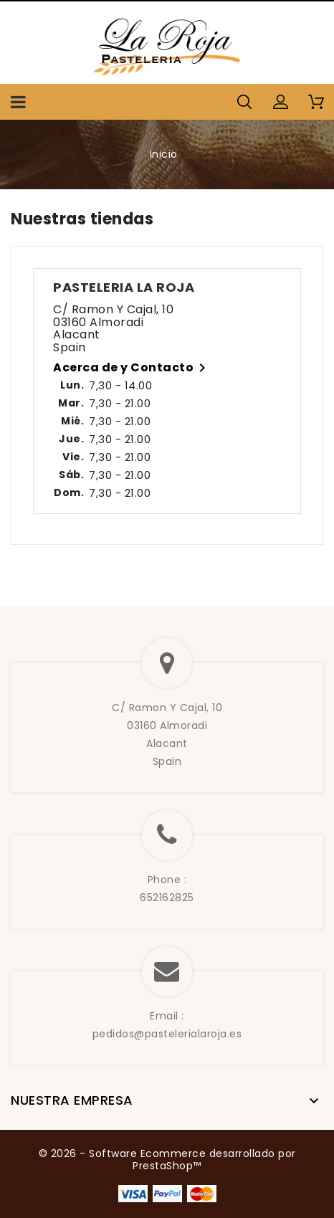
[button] (280, 101)
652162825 (167, 897)
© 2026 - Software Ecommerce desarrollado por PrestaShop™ (167, 1160)
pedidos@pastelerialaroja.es (167, 1034)
